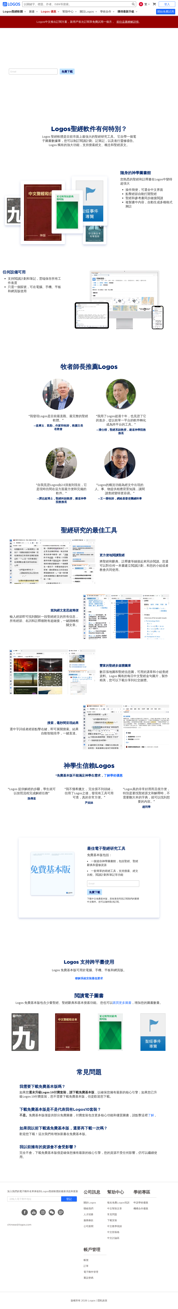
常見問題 (112, 1214)
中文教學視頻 (114, 1226)
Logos (91, 1300)
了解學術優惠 (113, 775)
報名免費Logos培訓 (118, 1202)
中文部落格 (113, 1232)
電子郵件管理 (91, 1271)
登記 (69, 1199)
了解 (151, 1115)
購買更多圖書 (122, 1003)
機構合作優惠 (141, 1208)
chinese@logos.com (19, 1224)
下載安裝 (112, 1220)
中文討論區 (113, 1238)
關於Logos (90, 1202)
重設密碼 (88, 1277)
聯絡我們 (88, 1208)
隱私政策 (102, 1300)
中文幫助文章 (114, 1208)
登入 (167, 4)
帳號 (86, 1260)
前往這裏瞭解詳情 (127, 21)
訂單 (86, 1266)
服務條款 (88, 1220)
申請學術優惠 (141, 1202)
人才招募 (88, 1214)
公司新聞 (88, 1226)
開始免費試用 (165, 11)
